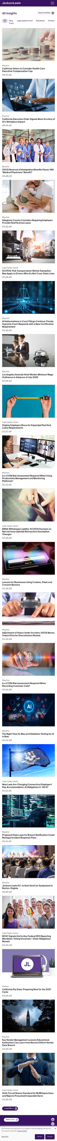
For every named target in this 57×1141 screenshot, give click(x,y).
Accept (49, 1137)
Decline (39, 1137)
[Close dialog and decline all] (55, 1127)
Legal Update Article (25, 21)
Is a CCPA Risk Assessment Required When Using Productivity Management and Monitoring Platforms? (27, 478)
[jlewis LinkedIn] (52, 1119)
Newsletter (40, 21)
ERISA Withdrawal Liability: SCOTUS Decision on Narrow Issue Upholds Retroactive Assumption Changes (26, 532)
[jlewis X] (52, 1123)
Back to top (10, 1119)
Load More (9, 1108)
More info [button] (5, 1137)
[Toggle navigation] (52, 3)
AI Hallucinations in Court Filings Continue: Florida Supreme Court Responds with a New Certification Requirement (28, 324)
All (5, 21)
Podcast (51, 21)
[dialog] (28, 1133)
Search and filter (44, 13)
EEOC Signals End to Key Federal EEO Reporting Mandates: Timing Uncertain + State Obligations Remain (26, 939)
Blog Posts (11, 22)
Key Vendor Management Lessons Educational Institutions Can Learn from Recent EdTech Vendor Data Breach (28, 1043)
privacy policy (22, 1131)
